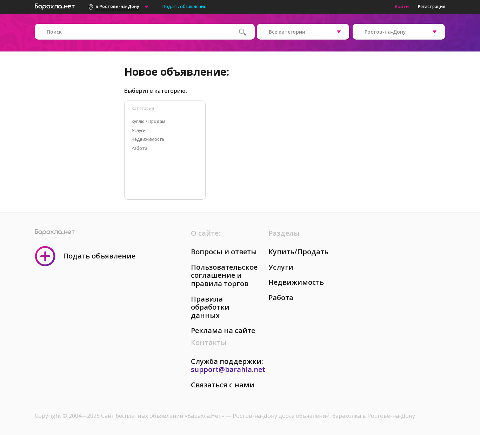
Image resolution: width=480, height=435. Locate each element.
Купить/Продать (298, 251)
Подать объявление (184, 6)
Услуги (280, 267)
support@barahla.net (228, 369)
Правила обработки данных (210, 307)
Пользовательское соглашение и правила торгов (224, 275)
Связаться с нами (222, 384)
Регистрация (431, 6)
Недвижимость (296, 282)
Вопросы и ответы (224, 251)
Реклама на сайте (223, 330)
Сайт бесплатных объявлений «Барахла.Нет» (163, 416)
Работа (280, 297)
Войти (402, 6)
